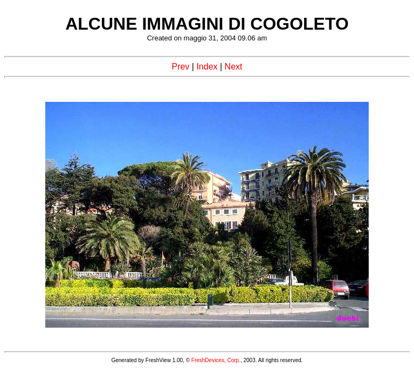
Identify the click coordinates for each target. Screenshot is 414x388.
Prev (180, 66)
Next (234, 66)
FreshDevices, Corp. (215, 360)
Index (206, 66)
